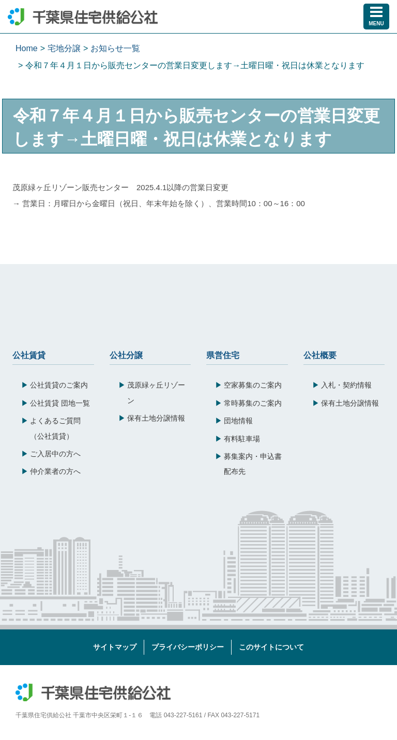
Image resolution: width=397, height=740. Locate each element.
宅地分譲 (64, 48)
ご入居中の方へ (55, 454)
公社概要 (320, 354)
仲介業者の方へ (55, 471)
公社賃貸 (28, 354)
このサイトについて (271, 647)
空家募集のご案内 (253, 385)
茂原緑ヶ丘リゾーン (156, 392)
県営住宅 (222, 354)
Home (27, 48)
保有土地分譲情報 (156, 418)
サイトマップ (114, 647)
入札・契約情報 (346, 385)
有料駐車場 (242, 439)
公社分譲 (126, 354)
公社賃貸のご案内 (59, 385)
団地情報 (238, 421)
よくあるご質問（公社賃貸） (55, 428)
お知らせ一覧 (115, 48)
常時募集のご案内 (253, 403)
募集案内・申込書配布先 (253, 463)
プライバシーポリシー (187, 647)
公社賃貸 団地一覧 (60, 403)
